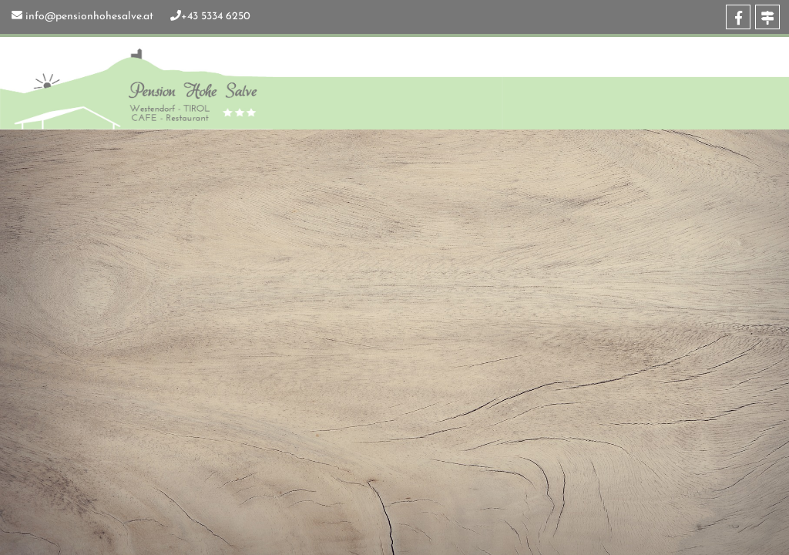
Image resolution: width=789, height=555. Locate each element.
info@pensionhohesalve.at (89, 16)
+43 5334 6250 (215, 16)
